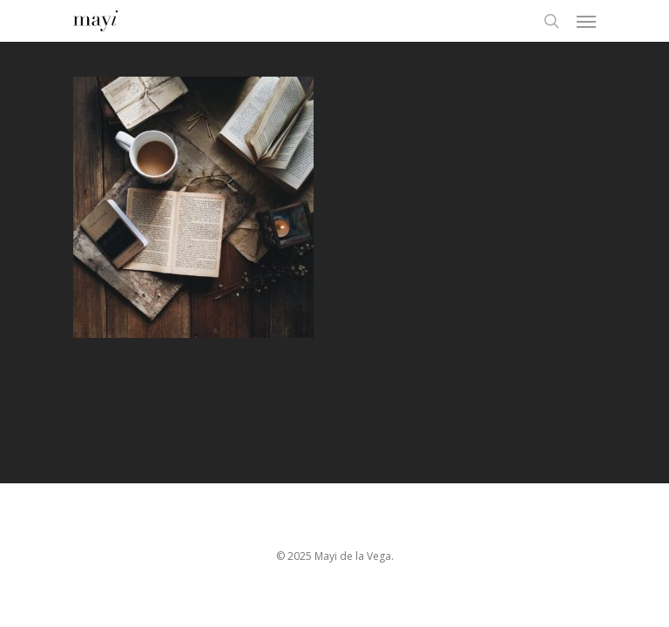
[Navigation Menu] (586, 21)
